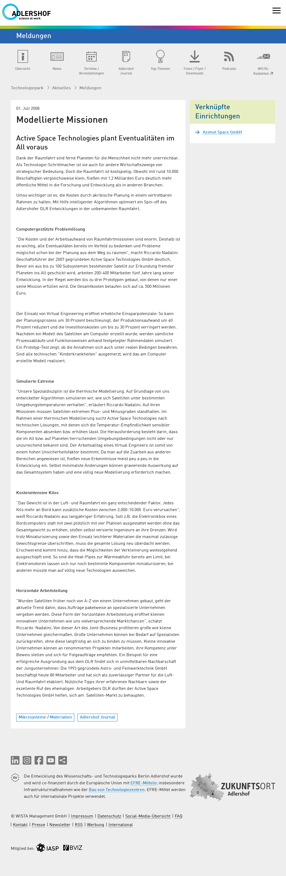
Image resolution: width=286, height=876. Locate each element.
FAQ (178, 816)
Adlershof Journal (97, 717)
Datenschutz (109, 816)
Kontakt (20, 825)
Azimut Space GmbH (222, 132)
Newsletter (59, 825)
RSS (79, 825)
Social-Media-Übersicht (147, 816)
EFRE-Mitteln (143, 783)
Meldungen (90, 88)
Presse (38, 825)
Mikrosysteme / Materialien (45, 717)
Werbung (95, 825)
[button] (15, 760)
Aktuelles (62, 88)
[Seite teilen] (63, 760)
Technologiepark (28, 88)
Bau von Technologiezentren (116, 790)
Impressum (82, 816)
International (121, 825)
